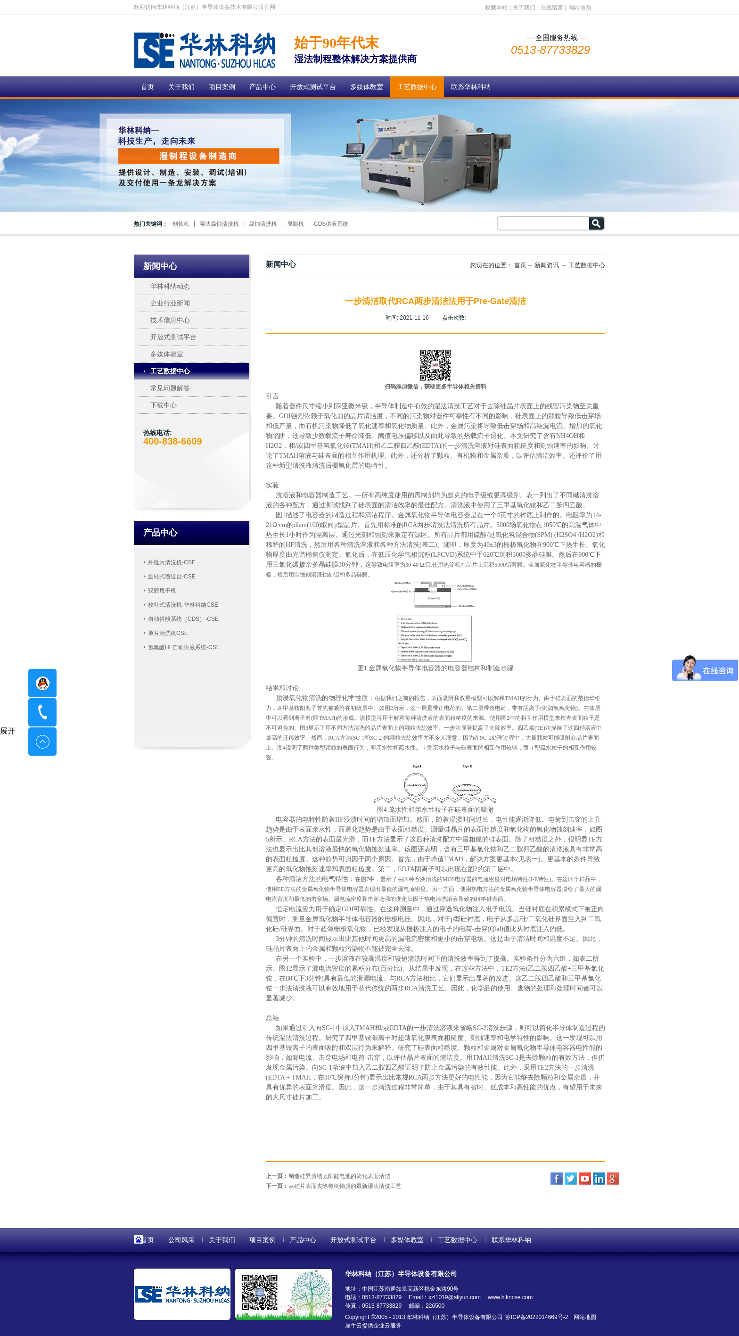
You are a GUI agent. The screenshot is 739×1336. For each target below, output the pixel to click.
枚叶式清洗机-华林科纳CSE (183, 605)
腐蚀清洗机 (263, 224)
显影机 (295, 224)
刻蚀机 (180, 224)
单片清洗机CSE (168, 633)
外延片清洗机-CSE (172, 562)
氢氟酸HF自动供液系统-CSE (184, 647)
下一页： (334, 1186)
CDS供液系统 (331, 224)
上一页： (328, 1176)
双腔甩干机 (162, 590)
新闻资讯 (546, 265)
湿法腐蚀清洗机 (219, 224)
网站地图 (583, 1317)
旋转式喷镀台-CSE (172, 576)
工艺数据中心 (586, 265)
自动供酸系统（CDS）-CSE (183, 619)
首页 (147, 87)
